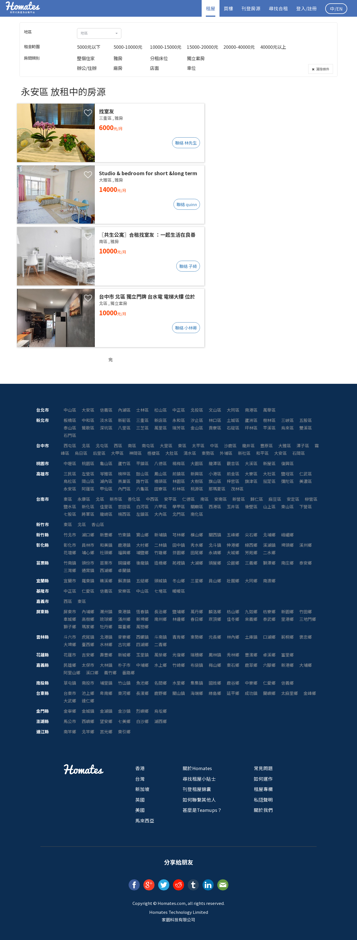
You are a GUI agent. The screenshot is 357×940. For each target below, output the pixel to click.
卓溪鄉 (269, 655)
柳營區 (311, 499)
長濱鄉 (142, 693)
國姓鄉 (215, 683)
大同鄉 (251, 580)
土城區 (233, 420)
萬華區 (269, 410)
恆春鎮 (142, 611)
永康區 (84, 499)
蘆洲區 (251, 420)
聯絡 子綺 (188, 266)
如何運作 (263, 778)
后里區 (99, 453)
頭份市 (88, 563)
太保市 (88, 665)
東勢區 (208, 453)
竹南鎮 (70, 563)
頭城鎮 (160, 580)
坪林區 (251, 428)
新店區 (160, 420)
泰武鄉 (269, 619)
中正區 (178, 410)
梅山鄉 (215, 665)
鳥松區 (70, 481)
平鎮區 (142, 463)
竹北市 (70, 535)
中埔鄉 (142, 665)
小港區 (215, 474)
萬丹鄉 (196, 611)
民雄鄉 (70, 665)
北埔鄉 (269, 535)
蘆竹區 (124, 463)
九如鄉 (251, 611)
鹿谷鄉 (233, 683)
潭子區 (302, 445)
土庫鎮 (251, 637)
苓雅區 (106, 474)
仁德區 (188, 499)
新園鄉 (287, 611)
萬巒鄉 (142, 626)
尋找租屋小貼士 (199, 778)
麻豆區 (275, 499)
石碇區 (233, 428)
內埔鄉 (88, 611)
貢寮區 (215, 428)
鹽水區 (70, 506)
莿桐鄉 (287, 637)
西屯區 (70, 445)
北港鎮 (106, 637)
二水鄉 (269, 552)
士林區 (142, 410)
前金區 (233, 474)
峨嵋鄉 (287, 535)
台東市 (70, 693)
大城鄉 (233, 552)
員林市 (88, 545)
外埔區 (226, 453)
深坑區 (106, 428)
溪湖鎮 (269, 545)
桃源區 (196, 489)
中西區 (152, 499)
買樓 (228, 8)
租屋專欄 (263, 789)
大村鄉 (142, 545)
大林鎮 (106, 665)
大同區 (233, 410)
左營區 (88, 474)
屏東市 (70, 611)
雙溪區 (305, 428)
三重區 (142, 420)
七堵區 (160, 591)
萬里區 (160, 428)
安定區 (293, 499)
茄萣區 (269, 481)
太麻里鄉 (289, 693)
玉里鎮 (142, 655)
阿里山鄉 (72, 672)
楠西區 (124, 514)
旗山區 (215, 481)
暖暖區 (178, 591)
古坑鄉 (124, 644)
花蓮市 (70, 655)
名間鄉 (160, 683)
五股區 (305, 420)
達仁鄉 (88, 701)
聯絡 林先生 (186, 143)
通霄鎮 (88, 570)
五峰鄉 (233, 535)
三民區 (70, 474)
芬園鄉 (178, 552)
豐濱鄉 (251, 655)
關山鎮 (178, 693)
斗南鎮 (160, 637)
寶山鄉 (142, 535)
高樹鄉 (88, 619)
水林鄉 (106, 644)
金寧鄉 (70, 711)
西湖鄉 (106, 570)
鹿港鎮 (124, 545)
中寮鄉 (251, 683)
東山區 (287, 506)
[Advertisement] (274, 121)
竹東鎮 (124, 535)
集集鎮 (196, 683)
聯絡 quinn (187, 204)
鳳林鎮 (215, 655)
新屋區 (269, 463)
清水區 (190, 453)
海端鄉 (196, 693)
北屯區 (102, 445)
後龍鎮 (142, 563)
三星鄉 (196, 580)
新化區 (88, 506)
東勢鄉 (196, 637)
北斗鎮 (215, 545)
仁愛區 (88, 591)
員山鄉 (215, 580)
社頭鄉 (106, 552)
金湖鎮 (106, 711)
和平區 (262, 453)
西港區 (215, 506)
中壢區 (70, 463)
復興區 (287, 463)
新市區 (116, 499)
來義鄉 (251, 619)
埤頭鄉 (287, 545)
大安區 (88, 410)
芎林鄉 (178, 535)
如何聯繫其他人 (199, 799)
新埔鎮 (160, 535)
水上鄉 (160, 665)
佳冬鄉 (233, 619)
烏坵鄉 (160, 711)
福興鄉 (124, 552)
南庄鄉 (287, 563)
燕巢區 (124, 481)
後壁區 (251, 506)
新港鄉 (287, 665)
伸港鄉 (233, 545)
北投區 (196, 410)
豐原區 (266, 445)
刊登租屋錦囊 (197, 789)
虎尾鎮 (88, 637)
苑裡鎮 (178, 563)
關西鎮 (215, 535)
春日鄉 (196, 619)
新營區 (238, 499)
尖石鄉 (251, 535)
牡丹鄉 (106, 626)
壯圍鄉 (233, 580)
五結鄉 (142, 580)
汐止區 (196, 420)
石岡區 (298, 453)
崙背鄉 (178, 637)
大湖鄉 (196, 563)
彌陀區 (287, 481)
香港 (140, 768)
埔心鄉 (88, 552)
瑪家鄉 (88, 626)
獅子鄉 (70, 626)
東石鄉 (233, 665)
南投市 (88, 683)
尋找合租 (278, 8)
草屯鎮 (70, 683)
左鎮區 (142, 514)
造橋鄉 (160, 563)
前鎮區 (178, 474)
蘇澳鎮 (124, 580)
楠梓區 (124, 474)
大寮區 (251, 474)
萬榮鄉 (160, 655)
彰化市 (70, 545)
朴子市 (124, 665)
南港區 (251, 410)
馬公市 (70, 721)
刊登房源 (251, 8)
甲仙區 (106, 489)
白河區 (142, 506)
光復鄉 (178, 655)
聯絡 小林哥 (186, 328)
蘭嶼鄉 (269, 693)
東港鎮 (124, 611)
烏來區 (287, 428)
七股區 (70, 514)
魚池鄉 (142, 683)
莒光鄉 (106, 731)
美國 (140, 810)
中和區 (88, 420)
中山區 (70, 410)
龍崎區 (106, 514)
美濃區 (305, 481)
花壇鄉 (70, 552)
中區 (214, 445)
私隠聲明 (263, 799)
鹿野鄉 (160, 693)
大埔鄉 (305, 665)
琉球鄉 (106, 619)
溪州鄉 (305, 545)
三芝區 (142, 428)
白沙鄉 (142, 721)
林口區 (215, 420)
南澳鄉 (269, 580)
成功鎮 (251, 693)
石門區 (70, 435)
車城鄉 (70, 619)
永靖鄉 (215, 552)
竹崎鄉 (178, 665)
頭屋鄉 (215, 563)
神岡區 (135, 453)
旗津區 (251, 481)
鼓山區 (142, 474)
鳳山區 (160, 474)
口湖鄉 (269, 637)
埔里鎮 (106, 683)
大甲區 (117, 453)
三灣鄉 (70, 570)
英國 (140, 799)
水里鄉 (178, 683)
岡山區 (88, 481)
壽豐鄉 (106, 655)
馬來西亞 (144, 820)
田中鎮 (178, 545)
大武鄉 (70, 701)
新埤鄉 (142, 619)
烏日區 (81, 453)
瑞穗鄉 (196, 655)
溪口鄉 (92, 672)
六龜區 (142, 489)
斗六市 (70, 637)
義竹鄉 (110, 672)
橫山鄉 (196, 535)
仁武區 (305, 474)
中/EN (336, 8)
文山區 (215, 410)
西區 (118, 445)
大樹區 (196, 481)
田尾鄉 (196, 552)
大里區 (166, 445)
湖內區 (106, 481)
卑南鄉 (106, 693)
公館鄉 (233, 563)
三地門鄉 (307, 619)
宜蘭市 (70, 580)
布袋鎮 (196, 665)
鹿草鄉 (251, 665)
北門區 (178, 514)
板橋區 (70, 420)
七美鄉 (124, 721)
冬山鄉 (178, 580)
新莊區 (124, 420)
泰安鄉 (305, 563)
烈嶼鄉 (142, 711)
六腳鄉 (269, 665)
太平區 (198, 445)
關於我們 (263, 810)
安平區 (170, 499)
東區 (182, 445)
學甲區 (178, 506)
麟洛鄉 (215, 611)
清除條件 (320, 69)
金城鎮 (88, 711)
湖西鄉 (160, 721)
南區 (132, 445)
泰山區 (70, 428)
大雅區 (284, 445)
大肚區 (171, 453)
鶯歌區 (88, 428)
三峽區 (287, 420)
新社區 (244, 453)
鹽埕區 (287, 474)
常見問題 (263, 768)
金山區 (196, 428)
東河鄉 (124, 693)
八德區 (160, 463)
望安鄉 (106, 721)
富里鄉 (287, 655)
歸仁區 (256, 499)
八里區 (124, 428)
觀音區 (233, 463)
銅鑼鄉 (124, 563)
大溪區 (251, 463)
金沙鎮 (124, 711)
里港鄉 (287, 619)
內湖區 (124, 410)
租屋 (210, 8)
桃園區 (88, 463)
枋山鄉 (233, 611)
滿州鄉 (124, 619)
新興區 (196, 474)
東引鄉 (124, 731)
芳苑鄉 (251, 552)
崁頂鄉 (215, 619)
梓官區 (233, 481)
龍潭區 (215, 463)
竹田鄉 (305, 611)
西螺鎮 (142, 637)
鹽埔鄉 (178, 611)
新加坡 (142, 789)
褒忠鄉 (305, 637)
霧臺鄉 (124, 626)
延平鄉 (233, 693)
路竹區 (142, 481)
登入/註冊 (306, 8)
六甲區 (160, 506)
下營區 (305, 506)
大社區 (269, 474)
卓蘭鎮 (124, 570)
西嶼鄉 (88, 721)
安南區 (220, 499)
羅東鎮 (88, 580)
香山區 (97, 524)
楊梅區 (178, 463)
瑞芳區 (178, 428)
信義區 (106, 410)
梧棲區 (153, 453)
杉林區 (178, 489)
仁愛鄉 (269, 683)
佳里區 (106, 506)
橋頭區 (160, 481)
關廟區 (196, 506)
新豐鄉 (106, 535)
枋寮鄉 (269, 611)
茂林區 (237, 489)
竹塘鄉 (160, 552)
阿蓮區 (88, 489)
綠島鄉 (215, 693)
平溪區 (269, 428)
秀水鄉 (196, 545)
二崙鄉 (160, 644)
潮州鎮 (106, 611)
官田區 (124, 506)
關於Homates (197, 768)
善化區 (134, 499)
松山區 (160, 410)
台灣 (140, 778)
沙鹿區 (230, 445)
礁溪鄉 (106, 580)
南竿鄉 (70, 731)
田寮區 (160, 489)
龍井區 (248, 445)
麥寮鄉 (124, 637)
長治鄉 (160, 611)
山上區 (269, 506)
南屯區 (148, 445)
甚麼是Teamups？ (202, 810)
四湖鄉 (142, 644)
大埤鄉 (70, 644)
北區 (86, 445)
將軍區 (88, 514)
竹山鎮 (124, 683)
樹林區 (269, 420)
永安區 (70, 489)
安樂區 (124, 591)
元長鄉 (215, 637)
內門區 (124, 489)
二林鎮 (160, 545)
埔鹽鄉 (142, 552)
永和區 (178, 420)
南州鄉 (160, 619)
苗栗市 (106, 563)
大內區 (160, 514)
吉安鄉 (88, 655)
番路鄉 (128, 672)
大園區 (196, 463)
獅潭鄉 (269, 563)
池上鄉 (88, 693)
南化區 (196, 514)
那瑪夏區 (217, 489)
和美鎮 (106, 545)
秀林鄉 (233, 655)
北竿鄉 (88, 731)
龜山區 (106, 463)
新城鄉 (124, 655)
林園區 (178, 481)
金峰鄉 (309, 693)
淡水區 (106, 420)
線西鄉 (251, 545)
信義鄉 (287, 683)
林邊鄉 (178, 619)
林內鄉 (233, 637)
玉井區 (233, 506)
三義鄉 (251, 563)
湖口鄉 (88, 535)
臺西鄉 (88, 644)
